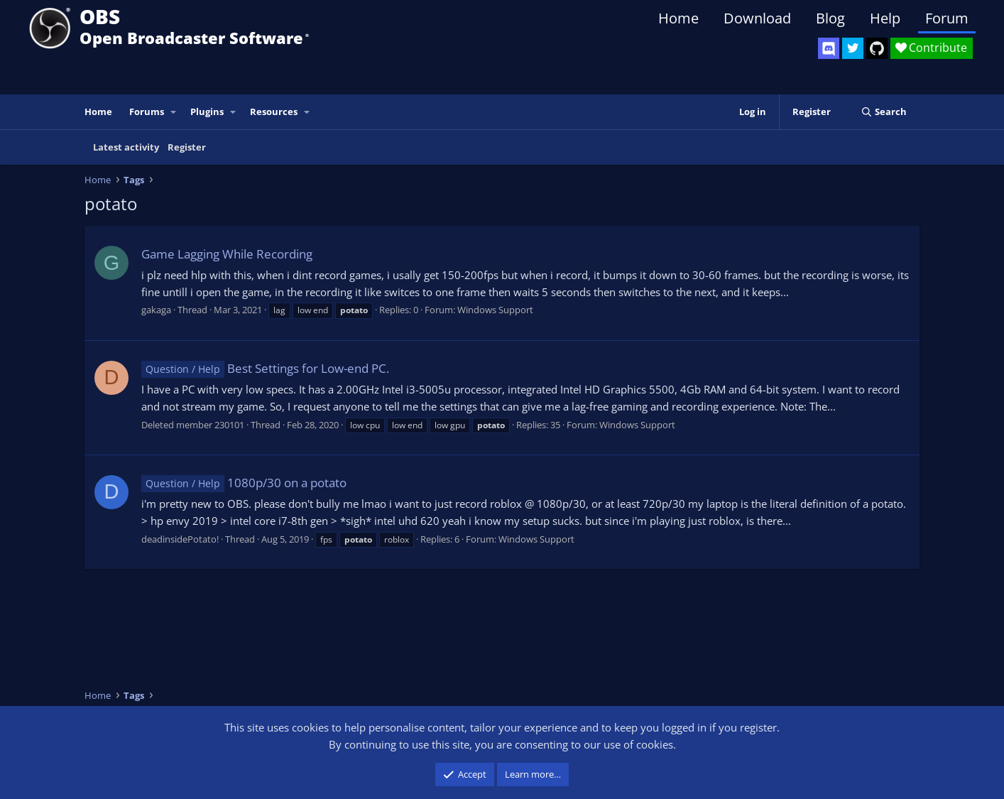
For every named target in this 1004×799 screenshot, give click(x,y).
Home (678, 18)
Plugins (207, 111)
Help (885, 18)
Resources (274, 111)
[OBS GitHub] (877, 48)
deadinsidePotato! (180, 539)
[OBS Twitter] (852, 48)
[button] (173, 111)
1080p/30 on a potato (244, 482)
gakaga (156, 309)
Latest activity (126, 147)
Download (757, 18)
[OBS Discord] (828, 48)
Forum (946, 18)
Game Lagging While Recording (226, 254)
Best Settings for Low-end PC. (265, 368)
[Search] (884, 111)
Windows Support (495, 309)
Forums (146, 111)
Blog (830, 18)
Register (187, 147)
